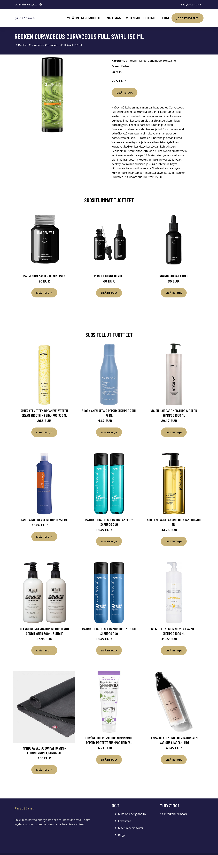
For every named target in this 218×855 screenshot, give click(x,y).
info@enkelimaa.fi (191, 4)
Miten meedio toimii (140, 18)
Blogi (165, 18)
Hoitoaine (169, 60)
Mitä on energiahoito (83, 18)
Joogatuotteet (187, 18)
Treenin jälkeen (138, 60)
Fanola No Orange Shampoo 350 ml (44, 520)
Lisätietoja (124, 92)
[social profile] (40, 4)
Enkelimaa (113, 18)
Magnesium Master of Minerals (44, 276)
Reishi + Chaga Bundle (109, 276)
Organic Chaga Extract (174, 276)
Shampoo (156, 60)
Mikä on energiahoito (132, 814)
